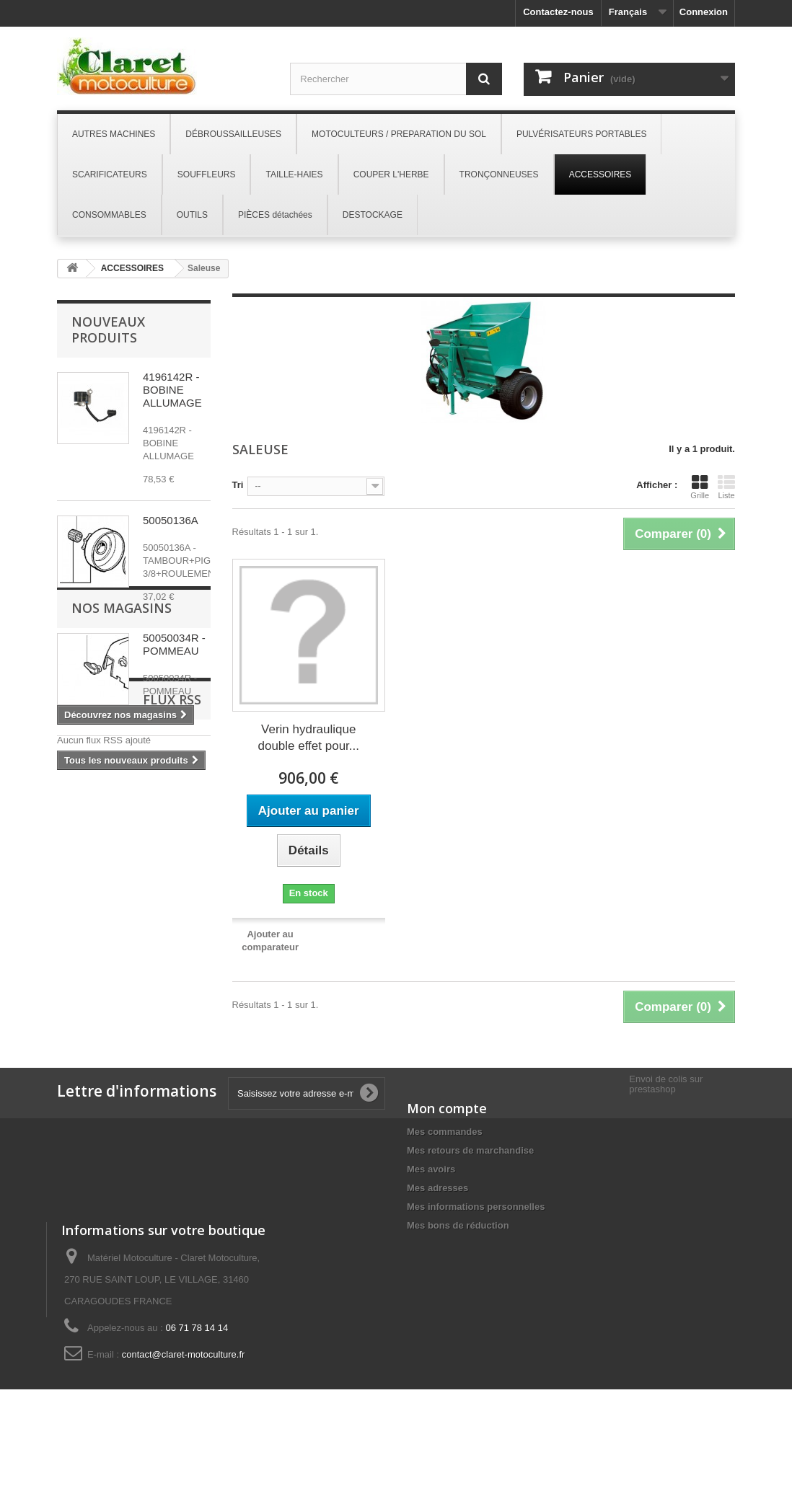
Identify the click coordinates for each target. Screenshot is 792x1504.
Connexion (703, 11)
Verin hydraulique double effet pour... (308, 737)
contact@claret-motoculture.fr (183, 1409)
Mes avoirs (431, 1169)
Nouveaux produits (108, 329)
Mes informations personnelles (476, 1206)
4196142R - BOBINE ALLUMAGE (172, 390)
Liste (726, 487)
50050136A (170, 520)
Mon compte (447, 1108)
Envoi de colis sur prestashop (666, 1084)
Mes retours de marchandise (470, 1150)
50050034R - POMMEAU (174, 644)
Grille (699, 487)
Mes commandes (445, 1131)
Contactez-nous (558, 11)
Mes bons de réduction (458, 1225)
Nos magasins (121, 813)
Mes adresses (437, 1187)
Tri (238, 484)
